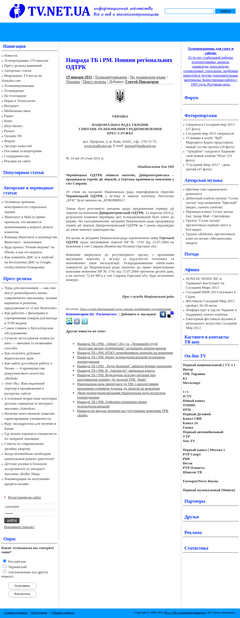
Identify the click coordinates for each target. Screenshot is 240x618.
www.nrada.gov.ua (97, 146)
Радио (8, 116)
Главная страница (15, 612)
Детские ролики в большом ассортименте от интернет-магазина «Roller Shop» (25, 469)
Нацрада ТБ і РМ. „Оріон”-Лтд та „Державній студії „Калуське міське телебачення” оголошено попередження (121, 346)
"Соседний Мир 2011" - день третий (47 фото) (208, 167)
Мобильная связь (17, 111)
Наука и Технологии (19, 101)
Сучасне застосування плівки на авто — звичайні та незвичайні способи (29, 343)
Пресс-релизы (17, 278)
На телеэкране (15, 96)
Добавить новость (62, 612)
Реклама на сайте (17, 161)
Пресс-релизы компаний (23, 65)
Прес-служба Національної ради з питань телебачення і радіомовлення (125, 309)
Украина (73, 82)
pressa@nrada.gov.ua (140, 146)
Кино (8, 121)
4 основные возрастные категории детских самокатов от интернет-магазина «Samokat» (30, 403)
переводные (41, 187)
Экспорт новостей (18, 146)
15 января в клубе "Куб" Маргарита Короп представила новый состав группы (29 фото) (210, 142)
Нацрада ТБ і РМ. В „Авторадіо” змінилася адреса (116, 370)
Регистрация (39, 612)
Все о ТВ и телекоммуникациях (185, 612)
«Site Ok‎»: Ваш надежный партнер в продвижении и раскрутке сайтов (24, 388)
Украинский (17, 567)
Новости (10, 55)
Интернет (11, 106)
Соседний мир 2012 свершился (210, 133)
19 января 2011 (79, 77)
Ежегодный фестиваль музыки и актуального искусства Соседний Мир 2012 (211, 323)
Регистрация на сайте (24, 497)
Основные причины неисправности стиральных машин (25, 207)
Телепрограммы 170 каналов (26, 60)
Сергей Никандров (141, 82)
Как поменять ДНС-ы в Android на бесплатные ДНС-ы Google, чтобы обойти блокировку (28, 262)
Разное (9, 131)
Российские (16, 561)
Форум (9, 141)
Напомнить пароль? (19, 527)
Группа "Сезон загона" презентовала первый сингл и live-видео (208, 225)
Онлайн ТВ (13, 136)
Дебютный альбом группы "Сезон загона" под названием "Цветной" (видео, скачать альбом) (212, 202)
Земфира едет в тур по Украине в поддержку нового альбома (211, 312)
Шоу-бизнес (13, 126)
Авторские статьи (17, 70)
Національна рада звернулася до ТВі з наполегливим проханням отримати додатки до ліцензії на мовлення (118, 386)
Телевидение (14, 91)
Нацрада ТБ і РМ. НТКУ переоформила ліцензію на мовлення (125, 352)
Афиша (191, 269)
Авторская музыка (203, 180)
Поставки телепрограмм (23, 151)
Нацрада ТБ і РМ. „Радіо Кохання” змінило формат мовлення (124, 366)
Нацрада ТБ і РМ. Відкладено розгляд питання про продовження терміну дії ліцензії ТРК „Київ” (116, 377)
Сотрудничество (16, 156)
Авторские (14, 187)
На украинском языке (148, 77)
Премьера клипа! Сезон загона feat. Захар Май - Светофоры (209, 213)
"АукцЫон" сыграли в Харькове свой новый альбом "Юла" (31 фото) (210, 155)
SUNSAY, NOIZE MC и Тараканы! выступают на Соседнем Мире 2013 (205, 283)
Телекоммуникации (19, 85)
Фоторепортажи (200, 115)
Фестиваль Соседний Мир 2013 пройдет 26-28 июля (210, 303)
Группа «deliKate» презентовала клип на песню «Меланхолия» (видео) (210, 238)
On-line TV (195, 356)
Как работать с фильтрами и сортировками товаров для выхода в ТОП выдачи (30, 318)
